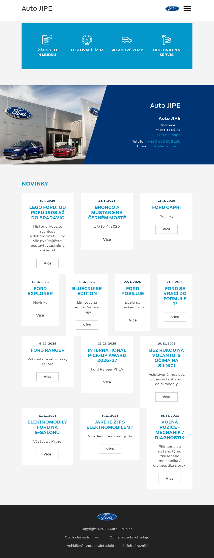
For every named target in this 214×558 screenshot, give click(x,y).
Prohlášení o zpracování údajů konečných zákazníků (107, 546)
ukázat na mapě (166, 134)
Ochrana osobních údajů (129, 537)
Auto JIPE (37, 8)
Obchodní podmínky (81, 537)
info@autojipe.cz (165, 146)
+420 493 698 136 (164, 141)
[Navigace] (187, 9)
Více (48, 263)
